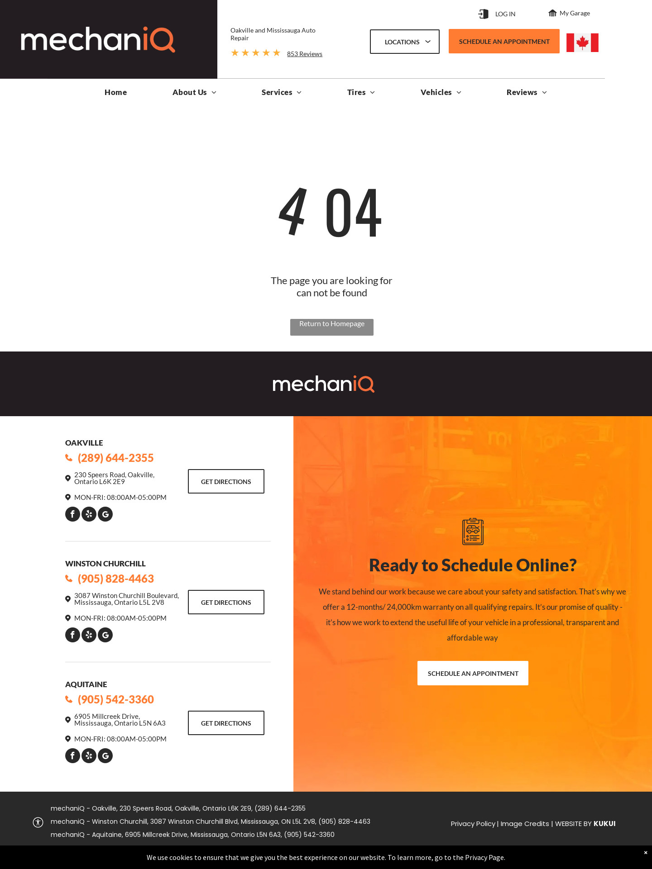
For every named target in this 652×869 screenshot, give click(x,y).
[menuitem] (115, 94)
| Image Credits (523, 823)
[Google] (105, 515)
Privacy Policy (473, 823)
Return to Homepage (331, 323)
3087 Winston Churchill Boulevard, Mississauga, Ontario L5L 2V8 (126, 598)
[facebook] (72, 515)
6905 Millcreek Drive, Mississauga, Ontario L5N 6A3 (120, 719)
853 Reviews (304, 53)
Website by (573, 823)
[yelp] (89, 515)
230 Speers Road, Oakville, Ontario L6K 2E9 (114, 477)
